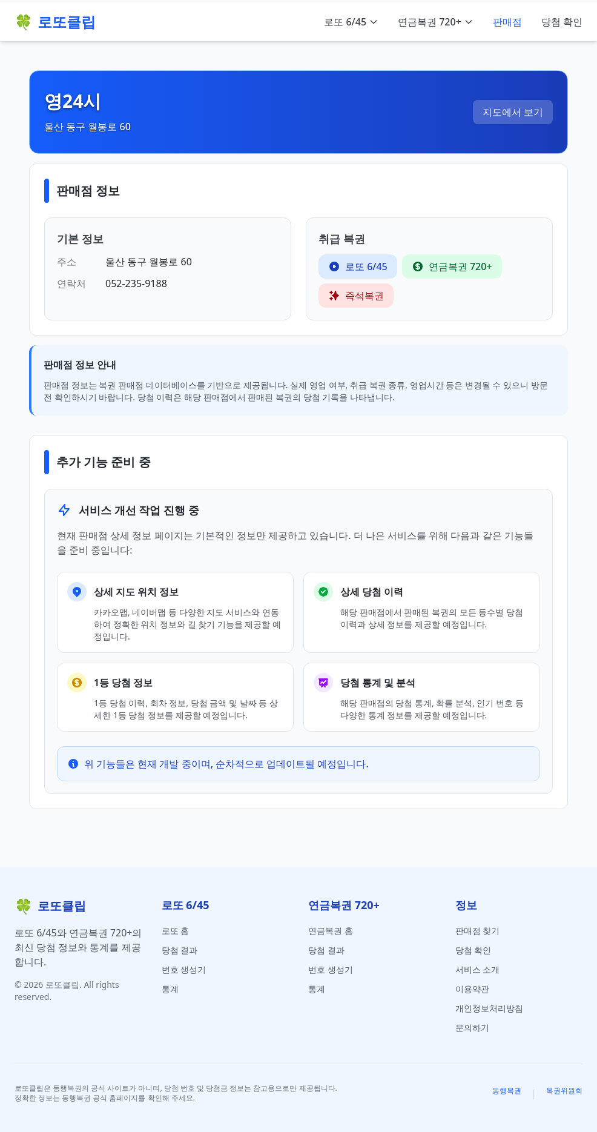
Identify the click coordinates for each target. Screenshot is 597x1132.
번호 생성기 (184, 969)
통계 (170, 989)
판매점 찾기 (477, 930)
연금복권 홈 (330, 930)
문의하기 (472, 1027)
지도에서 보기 (513, 112)
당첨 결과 (180, 950)
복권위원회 (564, 1091)
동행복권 (506, 1091)
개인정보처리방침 (489, 1008)
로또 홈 (176, 930)
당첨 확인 (561, 21)
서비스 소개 (477, 969)
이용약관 (472, 989)
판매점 (507, 21)
